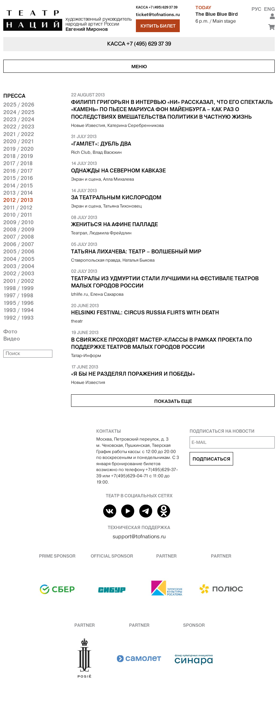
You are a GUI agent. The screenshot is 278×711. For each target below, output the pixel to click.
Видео (11, 338)
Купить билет (158, 26)
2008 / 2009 (18, 229)
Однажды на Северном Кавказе (118, 170)
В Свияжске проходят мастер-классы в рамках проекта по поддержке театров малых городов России (161, 343)
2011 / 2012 (17, 207)
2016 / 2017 (18, 171)
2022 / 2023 (18, 126)
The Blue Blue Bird (216, 14)
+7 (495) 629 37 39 (163, 7)
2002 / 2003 (18, 273)
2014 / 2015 (18, 185)
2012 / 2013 (18, 200)
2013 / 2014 (18, 192)
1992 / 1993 (18, 317)
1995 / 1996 (18, 303)
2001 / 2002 (18, 281)
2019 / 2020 (18, 149)
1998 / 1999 (18, 288)
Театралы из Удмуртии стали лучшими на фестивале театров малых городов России (165, 282)
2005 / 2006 (18, 251)
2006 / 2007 (18, 244)
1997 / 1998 (18, 295)
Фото (10, 331)
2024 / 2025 (18, 112)
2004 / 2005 (18, 259)
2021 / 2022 (18, 134)
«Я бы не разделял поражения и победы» (133, 373)
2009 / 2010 (18, 222)
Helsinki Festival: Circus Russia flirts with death (145, 312)
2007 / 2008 (18, 236)
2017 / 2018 (18, 163)
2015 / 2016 (18, 178)
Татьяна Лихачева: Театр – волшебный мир (136, 251)
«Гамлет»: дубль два (101, 143)
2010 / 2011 (17, 214)
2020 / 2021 (18, 141)
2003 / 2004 (18, 266)
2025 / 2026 (18, 104)
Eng (269, 9)
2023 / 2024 (18, 119)
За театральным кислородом (116, 197)
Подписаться (211, 459)
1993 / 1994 (18, 310)
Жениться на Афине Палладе (114, 224)
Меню (139, 66)
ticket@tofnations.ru (158, 14)
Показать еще (173, 401)
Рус (256, 9)
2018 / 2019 (18, 156)
